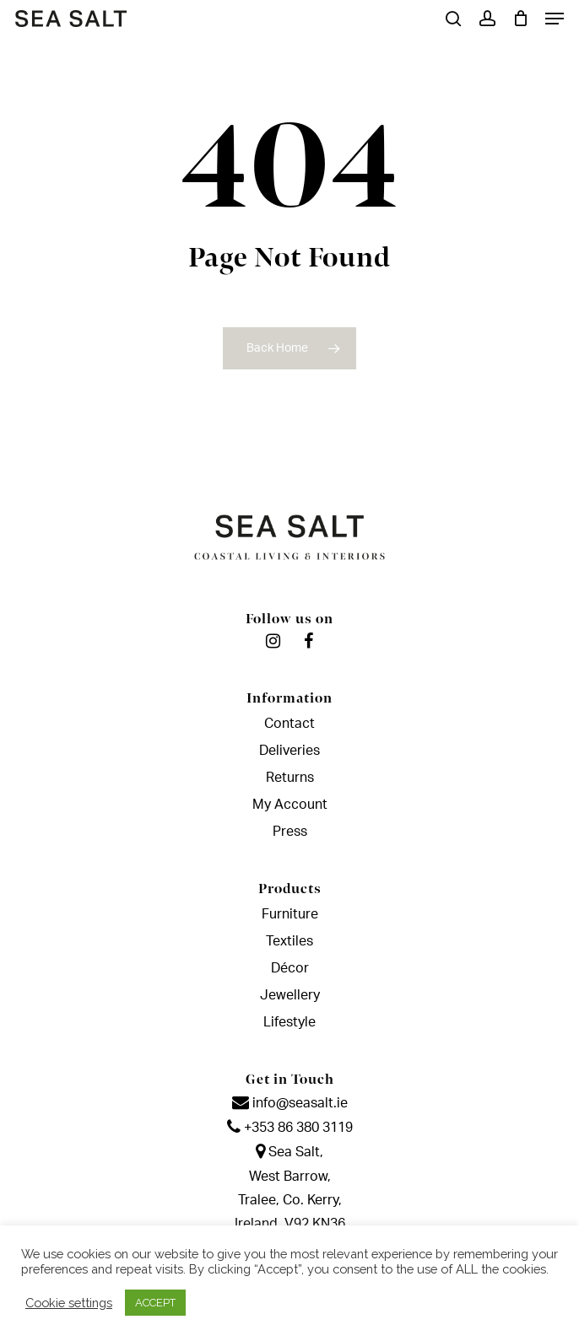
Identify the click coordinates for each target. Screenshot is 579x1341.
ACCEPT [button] (155, 1302)
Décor (290, 968)
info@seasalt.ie (290, 1103)
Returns (290, 777)
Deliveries (289, 750)
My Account (289, 804)
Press (290, 831)
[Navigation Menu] (554, 18)
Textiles (289, 941)
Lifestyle (289, 1022)
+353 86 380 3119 (290, 1127)
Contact (289, 723)
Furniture (290, 914)
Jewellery (290, 995)
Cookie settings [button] (68, 1302)
